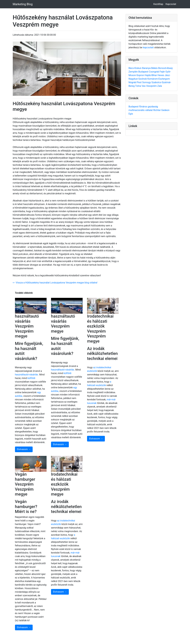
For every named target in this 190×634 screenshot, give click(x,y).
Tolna (138, 86)
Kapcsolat (171, 4)
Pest (139, 82)
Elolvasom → (24, 449)
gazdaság (153, 106)
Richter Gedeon (161, 110)
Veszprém (151, 86)
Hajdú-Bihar (151, 75)
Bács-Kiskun (135, 68)
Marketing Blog (23, 4)
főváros (143, 106)
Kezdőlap (158, 4)
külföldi (31, 378)
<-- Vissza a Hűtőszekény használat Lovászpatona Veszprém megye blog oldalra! (55, 282)
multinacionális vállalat (141, 110)
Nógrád (133, 82)
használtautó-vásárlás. (27, 374)
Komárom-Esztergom (158, 78)
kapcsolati (148, 47)
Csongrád (154, 71)
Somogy (146, 82)
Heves (161, 75)
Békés (154, 68)
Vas (144, 86)
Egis (131, 113)
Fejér (162, 71)
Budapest (143, 71)
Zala (159, 86)
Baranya (146, 68)
